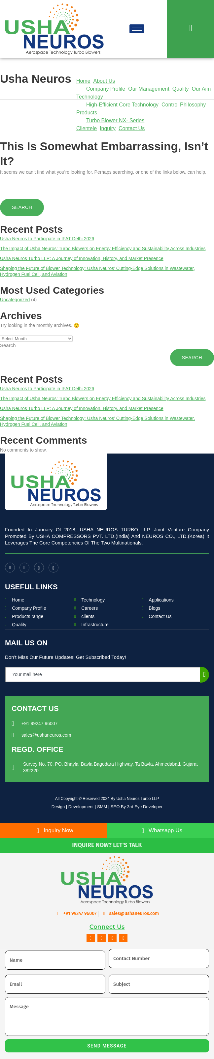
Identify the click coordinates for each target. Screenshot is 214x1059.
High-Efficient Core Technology (122, 104)
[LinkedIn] (53, 568)
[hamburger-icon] (136, 28)
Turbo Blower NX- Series (115, 120)
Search (8, 345)
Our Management (148, 89)
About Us (104, 81)
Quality (180, 89)
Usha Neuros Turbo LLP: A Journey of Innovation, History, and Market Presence (81, 258)
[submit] (204, 675)
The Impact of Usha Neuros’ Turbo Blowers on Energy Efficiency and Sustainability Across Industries (103, 248)
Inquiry (108, 128)
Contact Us (132, 128)
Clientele (86, 128)
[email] (102, 674)
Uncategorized (15, 299)
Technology (89, 97)
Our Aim (201, 89)
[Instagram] (39, 568)
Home (83, 81)
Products (86, 112)
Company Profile (105, 89)
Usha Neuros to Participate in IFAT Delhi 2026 (47, 238)
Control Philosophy (183, 104)
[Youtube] (24, 568)
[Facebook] (10, 568)
